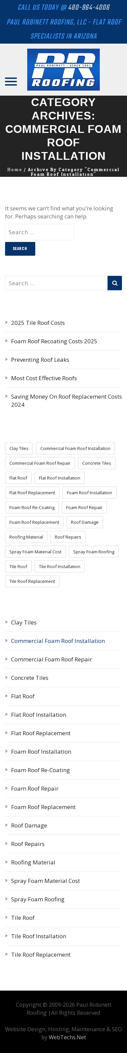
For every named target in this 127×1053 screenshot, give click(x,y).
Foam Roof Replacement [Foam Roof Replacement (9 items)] (34, 522)
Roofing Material (33, 862)
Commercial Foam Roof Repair (51, 659)
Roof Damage (29, 825)
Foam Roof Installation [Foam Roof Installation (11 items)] (89, 493)
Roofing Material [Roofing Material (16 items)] (26, 537)
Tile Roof (23, 917)
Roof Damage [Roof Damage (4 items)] (85, 522)
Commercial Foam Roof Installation (58, 641)
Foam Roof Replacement (43, 807)
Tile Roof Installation (38, 936)
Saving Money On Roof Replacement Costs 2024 (66, 400)
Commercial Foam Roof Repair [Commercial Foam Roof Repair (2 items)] (40, 463)
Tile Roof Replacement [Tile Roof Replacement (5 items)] (32, 581)
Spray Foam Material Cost (45, 881)
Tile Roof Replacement (41, 954)
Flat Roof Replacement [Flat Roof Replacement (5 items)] (32, 493)
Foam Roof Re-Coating (40, 770)
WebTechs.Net (67, 1037)
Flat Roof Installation (38, 714)
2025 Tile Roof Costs (38, 323)
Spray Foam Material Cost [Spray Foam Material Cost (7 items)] (35, 552)
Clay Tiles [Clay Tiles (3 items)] (19, 448)
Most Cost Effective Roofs (44, 378)
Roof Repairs (28, 844)
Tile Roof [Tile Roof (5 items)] (18, 566)
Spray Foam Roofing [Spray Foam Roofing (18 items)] (93, 552)
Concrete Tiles (29, 678)
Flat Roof (23, 696)
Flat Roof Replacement (41, 733)
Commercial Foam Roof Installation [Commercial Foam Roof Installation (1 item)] (75, 448)
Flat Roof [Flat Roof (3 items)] (18, 478)
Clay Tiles (24, 622)
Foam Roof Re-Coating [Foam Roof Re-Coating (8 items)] (31, 507)
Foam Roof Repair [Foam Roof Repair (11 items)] (84, 507)
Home (14, 170)
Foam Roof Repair (34, 788)
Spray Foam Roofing (38, 899)
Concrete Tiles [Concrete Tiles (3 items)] (96, 463)
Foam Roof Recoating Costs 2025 (54, 341)
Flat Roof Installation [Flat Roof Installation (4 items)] (59, 478)
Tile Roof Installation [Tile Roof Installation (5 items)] (59, 566)
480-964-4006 (89, 8)
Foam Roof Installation (41, 751)
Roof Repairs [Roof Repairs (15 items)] (68, 537)
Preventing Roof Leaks (40, 359)
